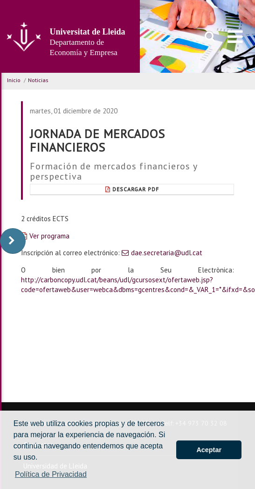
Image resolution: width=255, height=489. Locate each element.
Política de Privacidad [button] (51, 474)
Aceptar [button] (208, 450)
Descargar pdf (132, 189)
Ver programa (49, 235)
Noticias (38, 80)
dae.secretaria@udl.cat (166, 252)
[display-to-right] (13, 241)
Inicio (14, 80)
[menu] (235, 36)
